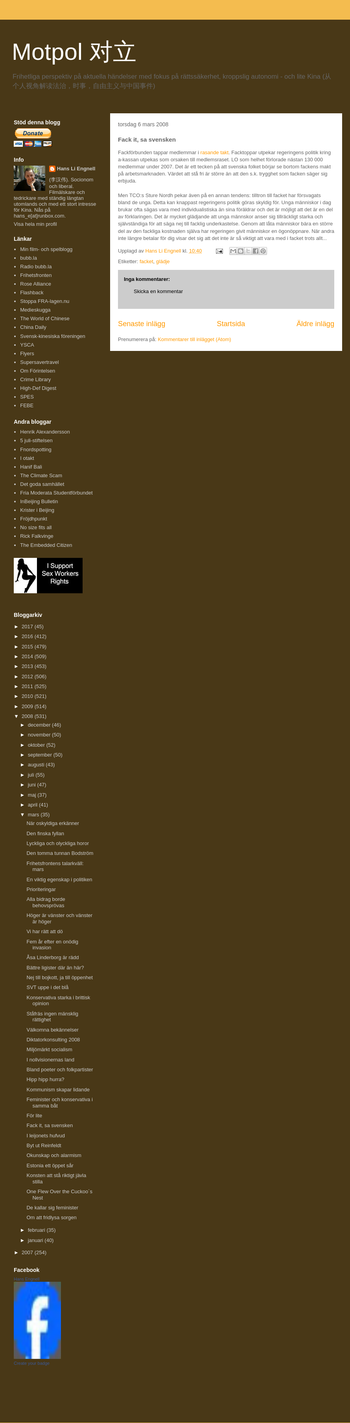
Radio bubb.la (36, 266)
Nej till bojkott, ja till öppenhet (59, 977)
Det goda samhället (42, 484)
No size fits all (36, 527)
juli (32, 775)
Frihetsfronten (36, 275)
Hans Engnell (26, 1279)
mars (34, 815)
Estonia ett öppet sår (49, 1165)
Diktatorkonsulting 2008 (53, 1040)
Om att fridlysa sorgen (51, 1217)
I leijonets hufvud (45, 1136)
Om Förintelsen (37, 371)
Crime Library (35, 379)
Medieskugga (35, 310)
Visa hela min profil (35, 224)
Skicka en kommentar (158, 291)
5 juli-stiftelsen (36, 440)
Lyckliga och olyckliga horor (57, 843)
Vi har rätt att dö (44, 931)
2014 (28, 656)
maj (33, 795)
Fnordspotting (36, 449)
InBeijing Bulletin (39, 501)
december (40, 725)
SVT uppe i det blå (47, 987)
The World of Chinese (45, 318)
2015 (28, 647)
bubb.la (28, 258)
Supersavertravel (39, 362)
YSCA (27, 345)
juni (32, 785)
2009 (28, 706)
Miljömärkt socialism (49, 1049)
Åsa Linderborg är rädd (52, 957)
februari (37, 1230)
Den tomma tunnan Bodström (59, 853)
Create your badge (32, 1363)
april (33, 805)
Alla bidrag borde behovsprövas (45, 902)
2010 (28, 696)
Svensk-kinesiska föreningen (52, 336)
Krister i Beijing (37, 510)
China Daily (33, 327)
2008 (28, 716)
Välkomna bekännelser (52, 1030)
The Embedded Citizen (46, 545)
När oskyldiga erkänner (52, 823)
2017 (28, 626)
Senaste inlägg (141, 324)
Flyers (27, 353)
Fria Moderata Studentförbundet (56, 493)
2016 (28, 636)
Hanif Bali (31, 467)
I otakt (27, 458)
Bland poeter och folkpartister (59, 1069)
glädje (163, 261)
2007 (28, 1252)
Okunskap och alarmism (53, 1155)
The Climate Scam (41, 475)
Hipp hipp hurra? (45, 1079)
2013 (28, 666)
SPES (27, 397)
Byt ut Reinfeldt (43, 1145)
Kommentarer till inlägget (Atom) (194, 339)
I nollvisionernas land (50, 1060)
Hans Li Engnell (76, 169)
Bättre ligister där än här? (55, 968)
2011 (28, 686)
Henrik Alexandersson (45, 432)
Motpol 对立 (74, 52)
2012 (28, 676)
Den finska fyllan (45, 833)
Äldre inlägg (315, 324)
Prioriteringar (40, 889)
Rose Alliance (35, 284)
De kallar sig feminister (52, 1208)
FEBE (26, 405)
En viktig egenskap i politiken (59, 879)
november (40, 735)
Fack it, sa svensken (49, 1125)
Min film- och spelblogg (46, 249)
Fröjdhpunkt (33, 519)
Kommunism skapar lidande (57, 1090)
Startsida (231, 324)
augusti (37, 765)
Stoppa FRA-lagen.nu (44, 301)
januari (36, 1240)
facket (146, 261)
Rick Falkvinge (36, 536)
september (40, 755)
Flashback (31, 292)
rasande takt (215, 152)
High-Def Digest (38, 388)
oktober (37, 745)
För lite (34, 1115)
